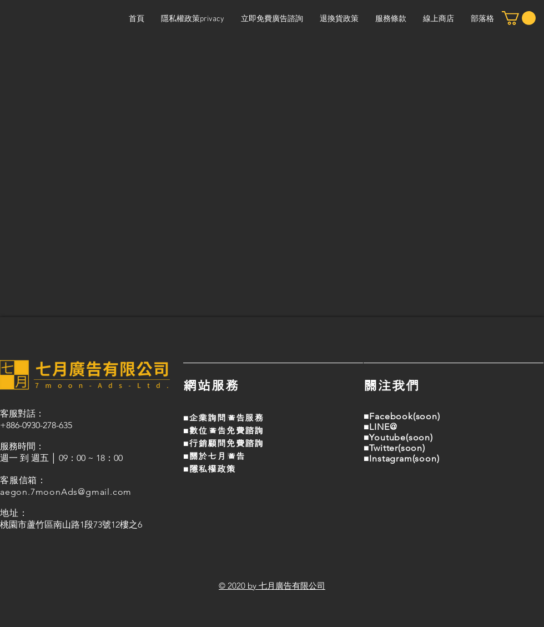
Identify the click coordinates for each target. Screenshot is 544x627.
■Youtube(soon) (398, 437)
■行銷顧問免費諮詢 (223, 443)
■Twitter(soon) (394, 448)
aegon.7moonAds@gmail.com (66, 491)
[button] (519, 18)
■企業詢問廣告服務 (223, 418)
